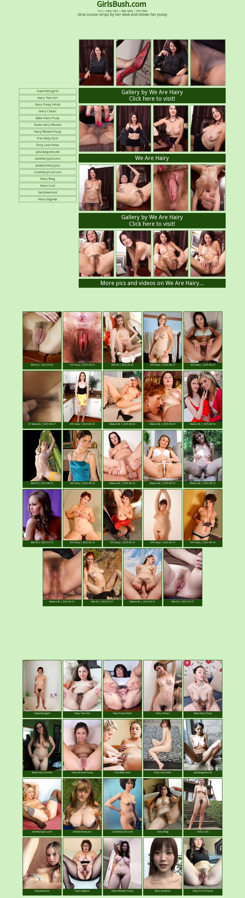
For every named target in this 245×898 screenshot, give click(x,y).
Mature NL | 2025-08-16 (203, 398)
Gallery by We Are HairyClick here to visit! (152, 95)
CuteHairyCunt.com (47, 172)
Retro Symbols (163, 865)
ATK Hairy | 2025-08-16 (82, 457)
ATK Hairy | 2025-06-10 (82, 516)
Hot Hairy (142, 10)
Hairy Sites (112, 10)
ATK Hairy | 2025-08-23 (82, 398)
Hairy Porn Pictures (203, 865)
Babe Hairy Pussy (48, 118)
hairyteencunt (47, 192)
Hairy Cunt (47, 186)
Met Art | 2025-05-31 (102, 576)
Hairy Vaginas (47, 199)
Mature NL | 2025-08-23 (122, 398)
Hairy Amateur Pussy (122, 865)
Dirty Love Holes (47, 145)
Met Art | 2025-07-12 (42, 516)
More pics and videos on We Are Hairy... (152, 283)
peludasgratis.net (48, 152)
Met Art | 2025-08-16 (42, 457)
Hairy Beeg (47, 179)
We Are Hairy (152, 158)
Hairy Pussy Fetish (47, 104)
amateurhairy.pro (47, 165)
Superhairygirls (47, 91)
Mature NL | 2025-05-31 (62, 576)
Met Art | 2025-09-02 (42, 339)
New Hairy (127, 10)
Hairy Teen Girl (47, 98)
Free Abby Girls (47, 138)
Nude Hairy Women (47, 125)
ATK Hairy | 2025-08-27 (163, 339)
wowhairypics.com (47, 158)
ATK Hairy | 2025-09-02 (82, 339)
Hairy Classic (47, 111)
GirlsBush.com (121, 4)
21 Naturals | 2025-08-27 (42, 398)
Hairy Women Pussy (47, 131)
